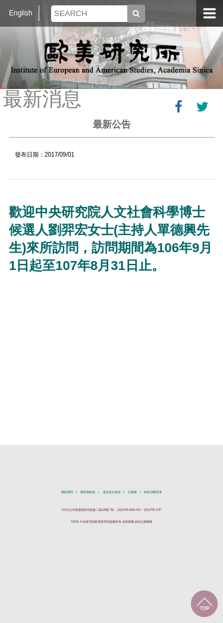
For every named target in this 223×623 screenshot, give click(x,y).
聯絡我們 (67, 492)
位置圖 (132, 492)
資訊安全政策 (112, 492)
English (20, 13)
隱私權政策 (87, 492)
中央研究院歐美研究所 (112, 56)
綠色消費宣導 (153, 492)
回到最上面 (204, 603)
